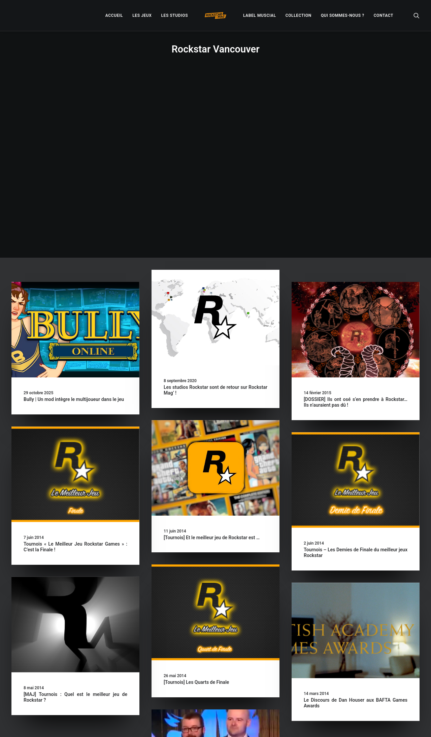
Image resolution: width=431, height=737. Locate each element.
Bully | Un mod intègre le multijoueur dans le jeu (74, 226)
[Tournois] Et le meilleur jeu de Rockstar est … (212, 364)
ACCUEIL (114, 15)
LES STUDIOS (174, 15)
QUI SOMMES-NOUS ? (342, 15)
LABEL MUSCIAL (259, 15)
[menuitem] (114, 15)
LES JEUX (142, 15)
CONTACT (383, 15)
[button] (416, 15)
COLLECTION (298, 15)
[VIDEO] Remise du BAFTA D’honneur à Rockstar (214, 659)
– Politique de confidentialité (174, 723)
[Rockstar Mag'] (215, 15)
